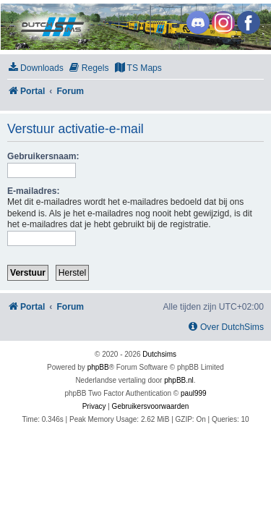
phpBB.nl (179, 380)
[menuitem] (35, 68)
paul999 (194, 393)
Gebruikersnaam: (43, 156)
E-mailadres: (33, 191)
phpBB (98, 367)
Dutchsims (159, 354)
